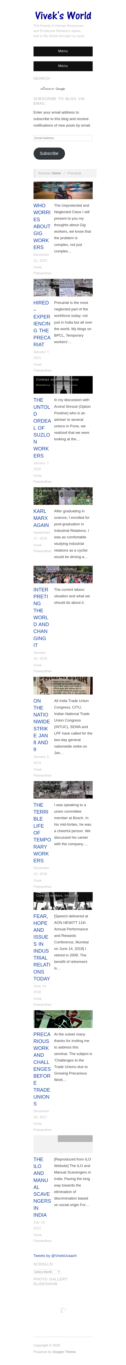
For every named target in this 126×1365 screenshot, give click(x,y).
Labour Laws (63, 790)
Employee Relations (51, 490)
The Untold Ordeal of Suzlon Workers (42, 427)
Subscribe (49, 153)
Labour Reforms (65, 385)
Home (56, 173)
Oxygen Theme (64, 1352)
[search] (59, 89)
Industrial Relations (50, 680)
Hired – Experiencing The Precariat (42, 323)
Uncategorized (72, 686)
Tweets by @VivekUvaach (55, 1256)
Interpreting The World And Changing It (41, 617)
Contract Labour (48, 569)
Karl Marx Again (41, 518)
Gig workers (80, 185)
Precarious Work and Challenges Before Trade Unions (42, 1069)
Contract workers (56, 185)
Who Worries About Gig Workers (42, 226)
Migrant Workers (65, 288)
